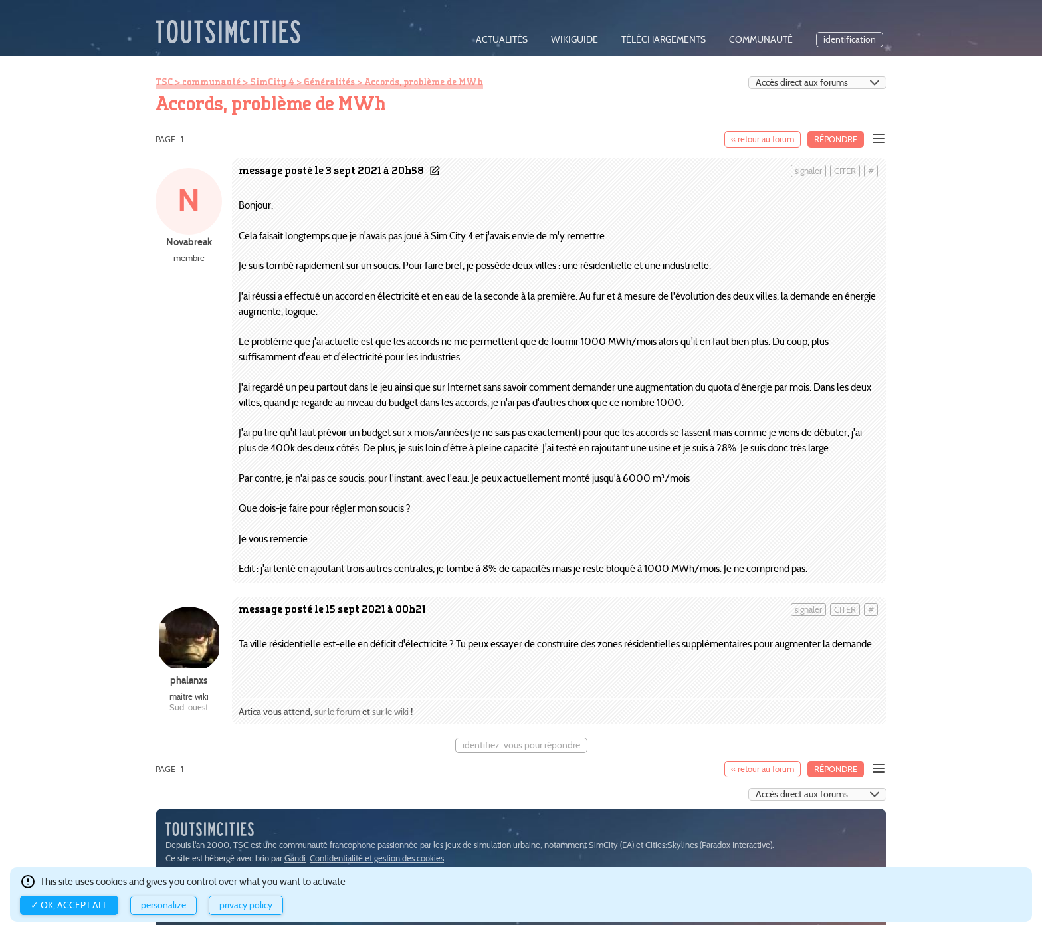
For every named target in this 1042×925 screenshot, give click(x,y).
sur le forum (337, 712)
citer (845, 171)
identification (849, 39)
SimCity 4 (272, 82)
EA (627, 845)
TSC (164, 82)
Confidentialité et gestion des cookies (377, 858)
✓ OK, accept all (69, 905)
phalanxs (188, 680)
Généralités (329, 82)
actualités (502, 39)
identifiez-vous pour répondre (521, 745)
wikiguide (574, 39)
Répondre (835, 139)
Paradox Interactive (736, 845)
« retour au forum (762, 139)
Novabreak (189, 241)
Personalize (163, 905)
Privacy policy (245, 905)
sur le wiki (390, 712)
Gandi (295, 858)
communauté (761, 39)
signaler (808, 171)
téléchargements (663, 39)
